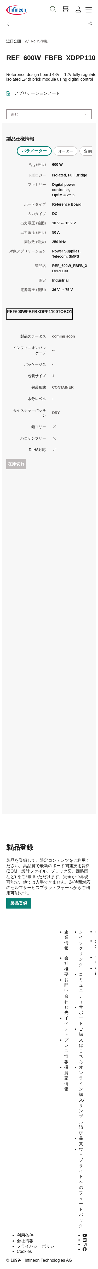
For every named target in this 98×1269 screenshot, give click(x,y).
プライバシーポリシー (38, 1246)
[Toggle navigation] (88, 10)
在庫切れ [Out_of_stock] (16, 464)
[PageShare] (89, 24)
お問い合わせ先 (66, 996)
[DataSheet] (35, 92)
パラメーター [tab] (34, 151)
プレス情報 (66, 1051)
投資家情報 (66, 1078)
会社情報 (25, 1241)
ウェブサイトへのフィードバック (81, 1187)
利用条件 (25, 1235)
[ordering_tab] (39, 314)
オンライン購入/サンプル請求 (81, 1100)
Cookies (24, 1251)
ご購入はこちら (81, 1045)
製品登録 (18, 903)
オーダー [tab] (65, 151)
